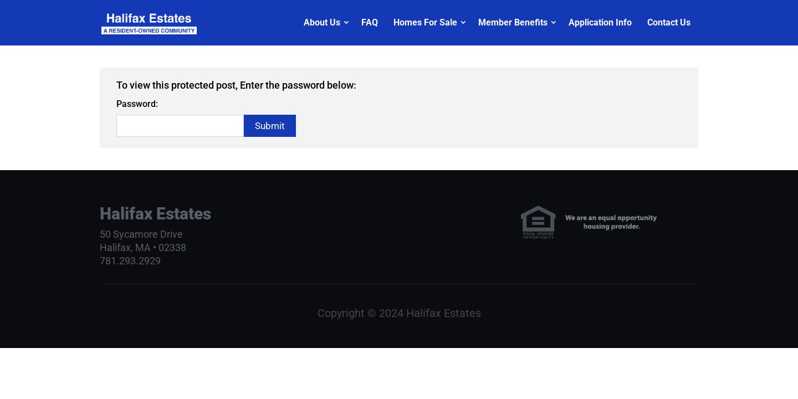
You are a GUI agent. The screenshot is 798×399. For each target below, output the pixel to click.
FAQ (369, 22)
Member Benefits (513, 22)
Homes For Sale (425, 22)
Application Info (600, 22)
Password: (137, 104)
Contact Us (668, 22)
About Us (322, 22)
